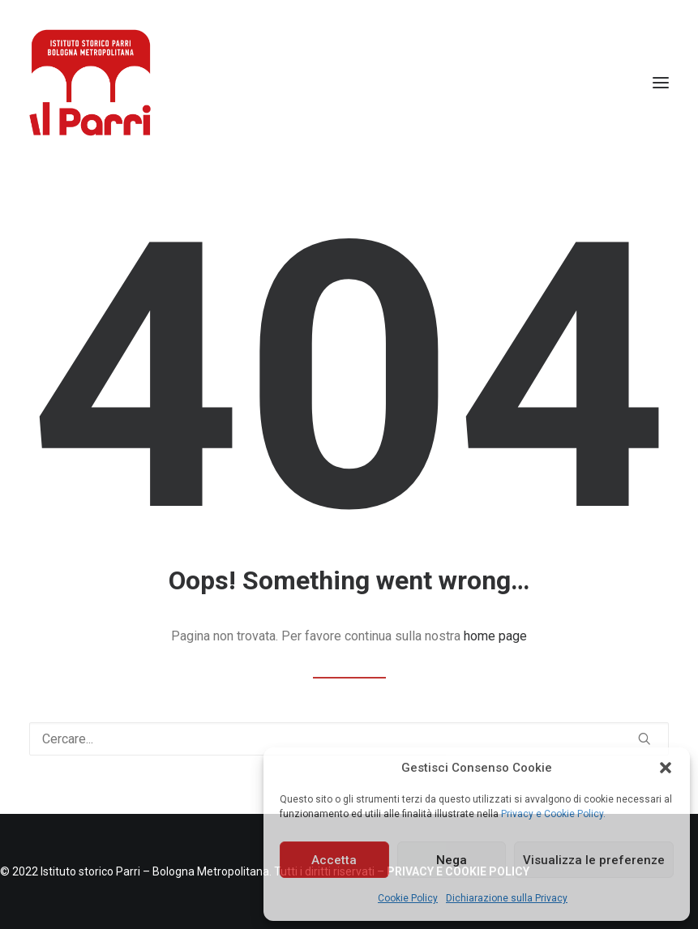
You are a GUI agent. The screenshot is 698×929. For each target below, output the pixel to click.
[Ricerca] (349, 739)
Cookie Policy (408, 898)
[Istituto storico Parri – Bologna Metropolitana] (90, 82)
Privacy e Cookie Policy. (553, 814)
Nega (451, 860)
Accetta (334, 860)
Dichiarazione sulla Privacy (506, 898)
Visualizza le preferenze (594, 860)
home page (495, 636)
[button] (665, 768)
